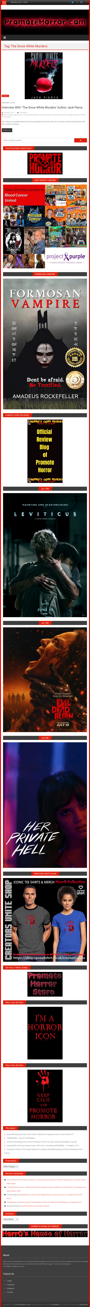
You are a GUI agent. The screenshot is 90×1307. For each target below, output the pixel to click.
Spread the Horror (73, 115)
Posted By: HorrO (8, 112)
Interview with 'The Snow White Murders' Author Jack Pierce (32, 115)
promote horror (63, 115)
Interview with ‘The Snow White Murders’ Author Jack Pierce (42, 107)
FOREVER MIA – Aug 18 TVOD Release (21, 1138)
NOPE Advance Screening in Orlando (35, 1206)
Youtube (10, 1292)
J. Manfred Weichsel (14, 1187)
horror (5, 115)
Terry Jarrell (11, 1180)
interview (10, 115)
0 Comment (22, 112)
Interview (5, 96)
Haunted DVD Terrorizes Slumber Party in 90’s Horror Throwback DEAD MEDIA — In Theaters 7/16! (43, 1146)
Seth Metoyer (11, 1202)
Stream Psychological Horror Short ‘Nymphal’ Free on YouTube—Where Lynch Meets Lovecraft (42, 1142)
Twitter (9, 1281)
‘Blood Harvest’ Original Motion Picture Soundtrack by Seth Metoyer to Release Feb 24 (50, 1202)
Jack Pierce (54, 115)
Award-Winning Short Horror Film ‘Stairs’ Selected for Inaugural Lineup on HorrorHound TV (40, 1134)
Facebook (10, 1285)
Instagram (10, 1288)
